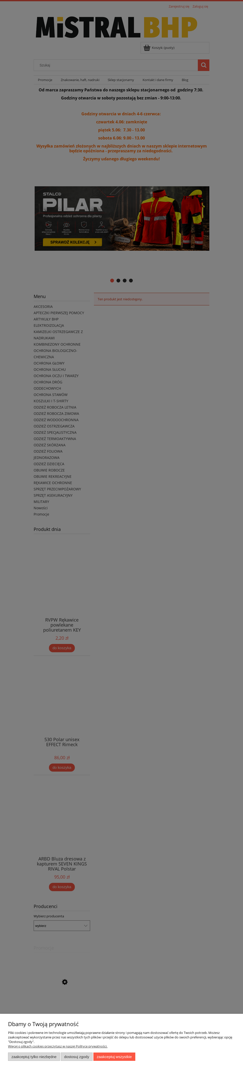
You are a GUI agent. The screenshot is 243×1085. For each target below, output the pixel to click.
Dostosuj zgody (76, 1057)
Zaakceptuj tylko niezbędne (34, 1057)
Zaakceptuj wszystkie (114, 1057)
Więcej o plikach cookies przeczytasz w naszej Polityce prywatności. (57, 1046)
